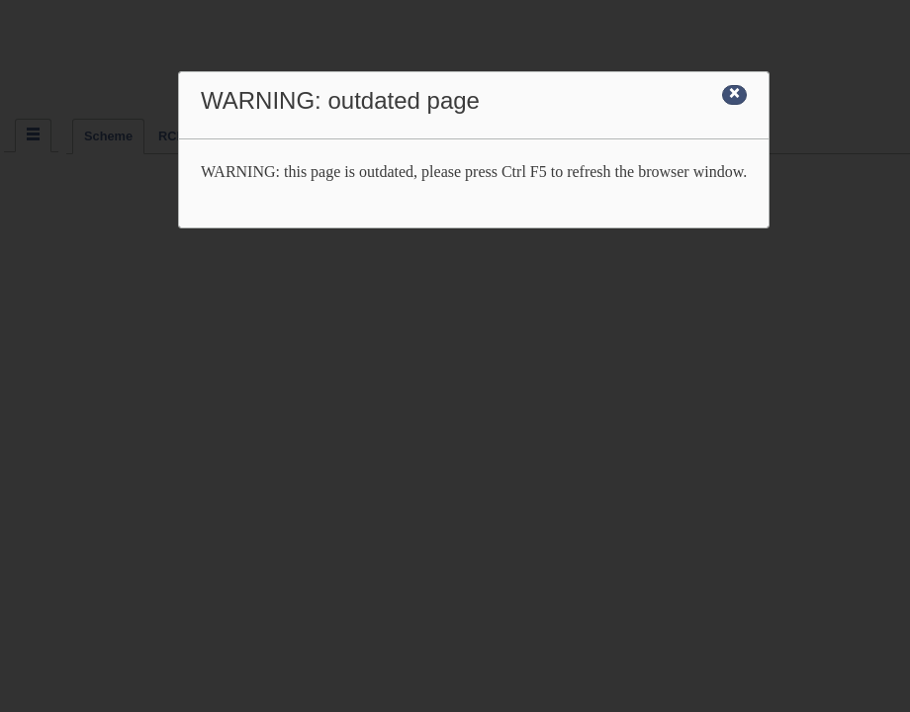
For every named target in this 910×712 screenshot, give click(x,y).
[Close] (734, 95)
